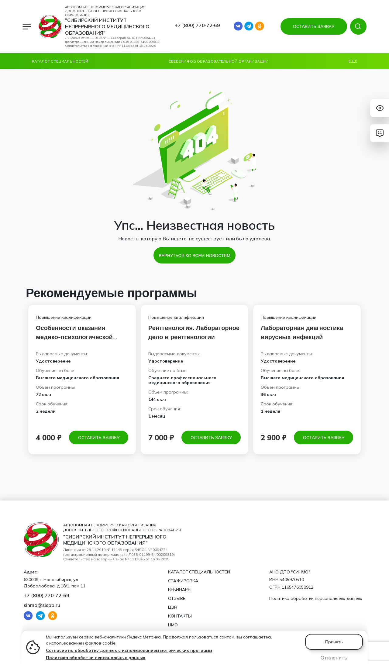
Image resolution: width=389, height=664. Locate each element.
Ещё (353, 61)
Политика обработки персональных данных (95, 657)
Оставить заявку (98, 437)
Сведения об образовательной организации (219, 61)
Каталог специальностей (60, 61)
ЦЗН (172, 607)
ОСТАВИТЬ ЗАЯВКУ (313, 26)
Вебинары (179, 589)
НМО (173, 625)
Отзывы (177, 598)
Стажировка (183, 580)
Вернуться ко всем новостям (194, 255)
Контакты (180, 616)
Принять (334, 642)
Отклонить (334, 658)
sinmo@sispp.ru (42, 605)
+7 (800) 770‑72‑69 (197, 25)
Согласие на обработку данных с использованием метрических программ (129, 650)
